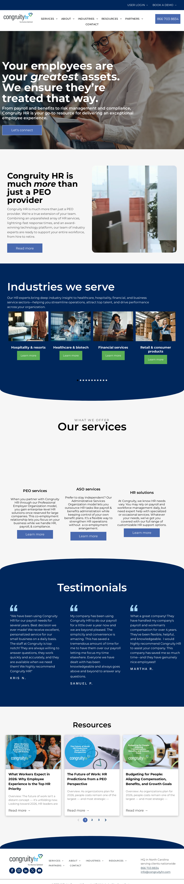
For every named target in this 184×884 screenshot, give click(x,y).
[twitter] (33, 871)
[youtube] (39, 871)
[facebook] (12, 871)
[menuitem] (49, 19)
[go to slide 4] (86, 380)
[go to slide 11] (106, 380)
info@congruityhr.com (156, 872)
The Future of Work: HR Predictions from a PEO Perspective (87, 779)
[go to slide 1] (77, 380)
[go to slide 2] (80, 380)
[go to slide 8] (97, 380)
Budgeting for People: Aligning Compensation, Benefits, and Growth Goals (149, 779)
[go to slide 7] (95, 380)
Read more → (19, 810)
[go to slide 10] (103, 380)
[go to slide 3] (83, 380)
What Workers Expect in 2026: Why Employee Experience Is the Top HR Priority (29, 781)
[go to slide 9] (100, 380)
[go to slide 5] (89, 380)
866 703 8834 (150, 868)
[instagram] (19, 871)
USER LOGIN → (137, 5)
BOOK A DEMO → (165, 5)
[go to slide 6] (92, 380)
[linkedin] (26, 871)
